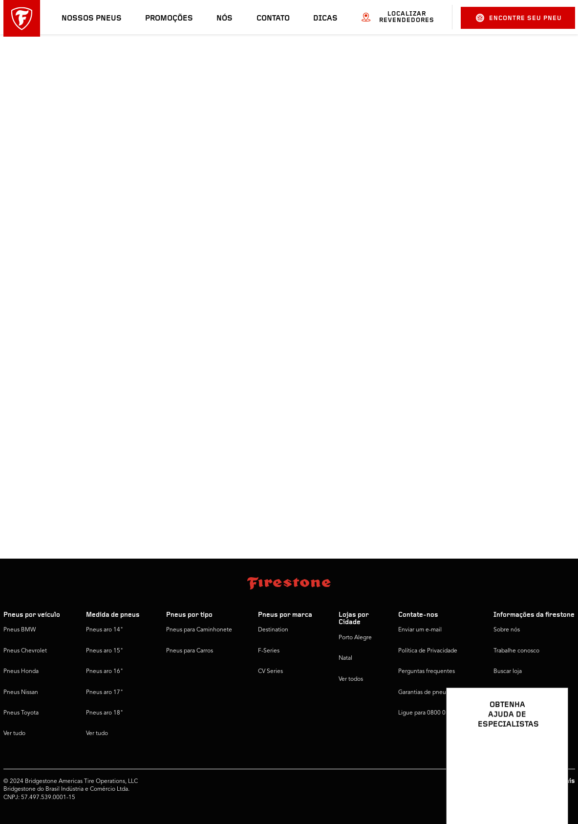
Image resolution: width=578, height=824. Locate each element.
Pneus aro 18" (104, 713)
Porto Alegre (355, 638)
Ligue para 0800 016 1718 (433, 713)
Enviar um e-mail (420, 630)
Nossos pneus (92, 18)
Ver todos (351, 679)
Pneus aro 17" (104, 692)
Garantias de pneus (423, 692)
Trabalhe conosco (516, 651)
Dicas (325, 18)
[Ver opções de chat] (550, 788)
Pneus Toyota (21, 713)
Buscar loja (507, 671)
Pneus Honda (21, 671)
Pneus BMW (19, 630)
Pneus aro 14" (104, 630)
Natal (345, 658)
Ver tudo (14, 734)
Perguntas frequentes (426, 671)
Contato (273, 18)
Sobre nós (506, 630)
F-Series (268, 651)
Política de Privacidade (427, 651)
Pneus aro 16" (104, 671)
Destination (273, 630)
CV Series (270, 671)
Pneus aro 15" (104, 651)
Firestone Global (515, 713)
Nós (224, 18)
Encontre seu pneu (519, 18)
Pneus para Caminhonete (199, 630)
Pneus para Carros (189, 651)
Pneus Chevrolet (25, 651)
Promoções (169, 18)
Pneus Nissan (20, 692)
